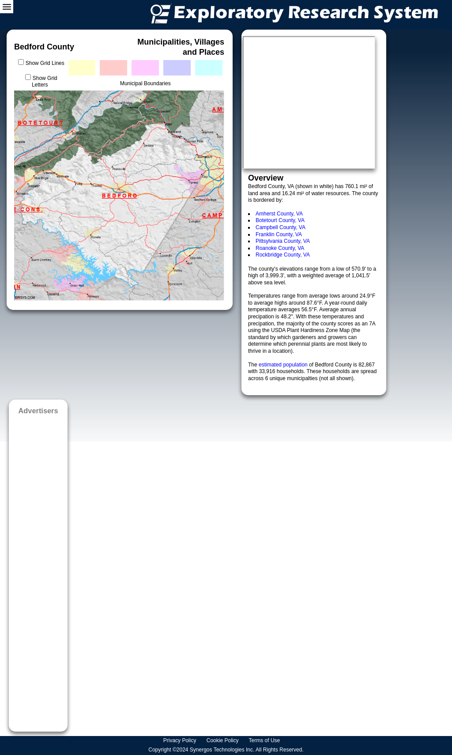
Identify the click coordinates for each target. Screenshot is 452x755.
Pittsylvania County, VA (283, 241)
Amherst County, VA (279, 214)
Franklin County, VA (279, 234)
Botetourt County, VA (280, 220)
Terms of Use (265, 740)
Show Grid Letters (44, 81)
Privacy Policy (180, 740)
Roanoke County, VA (280, 248)
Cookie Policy (223, 740)
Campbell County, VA (280, 227)
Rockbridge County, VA (283, 255)
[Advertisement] (38, 570)
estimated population (284, 365)
